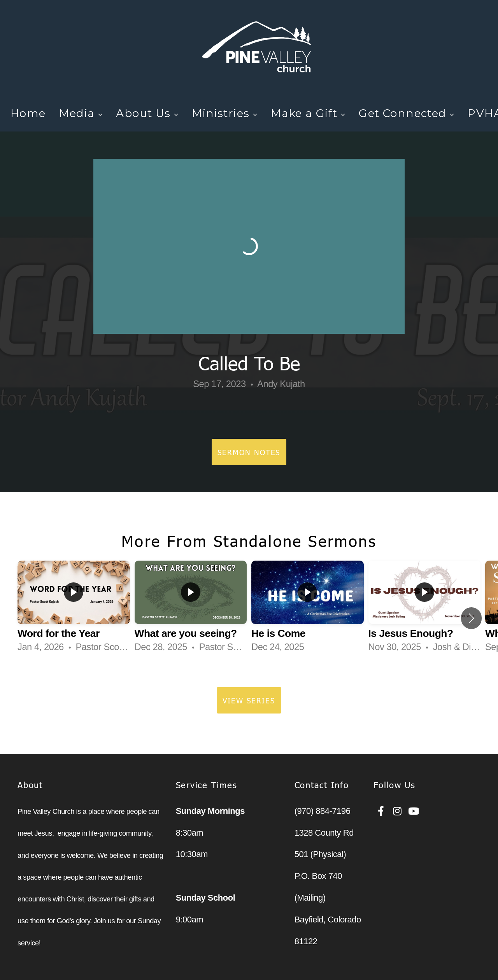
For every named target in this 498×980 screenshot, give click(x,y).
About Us (147, 113)
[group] (74, 610)
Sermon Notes (249, 452)
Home (28, 113)
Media (81, 113)
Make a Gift (308, 113)
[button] (471, 618)
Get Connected (406, 113)
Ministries (225, 113)
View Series (249, 700)
